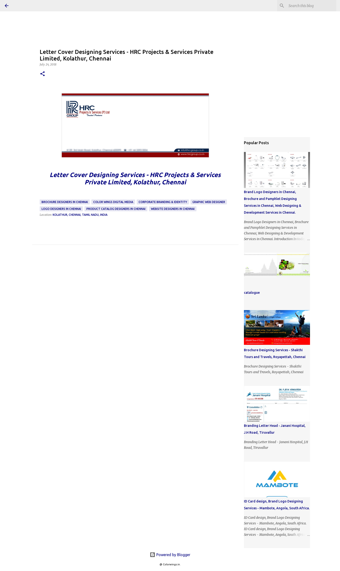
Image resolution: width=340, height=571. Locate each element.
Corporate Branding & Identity (163, 201)
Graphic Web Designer (208, 201)
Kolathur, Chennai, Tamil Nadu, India (80, 214)
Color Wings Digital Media (113, 201)
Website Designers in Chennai (173, 208)
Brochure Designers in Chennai (65, 201)
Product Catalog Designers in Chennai (115, 208)
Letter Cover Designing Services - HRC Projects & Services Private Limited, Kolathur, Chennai (135, 178)
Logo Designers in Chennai (61, 208)
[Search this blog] (311, 5)
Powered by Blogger (170, 555)
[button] (42, 74)
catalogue (252, 292)
